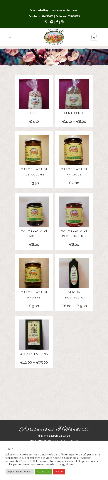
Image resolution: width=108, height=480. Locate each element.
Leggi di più (65, 464)
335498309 (74, 16)
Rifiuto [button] (59, 471)
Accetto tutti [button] (43, 471)
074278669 (47, 16)
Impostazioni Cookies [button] (20, 471)
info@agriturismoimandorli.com (58, 10)
